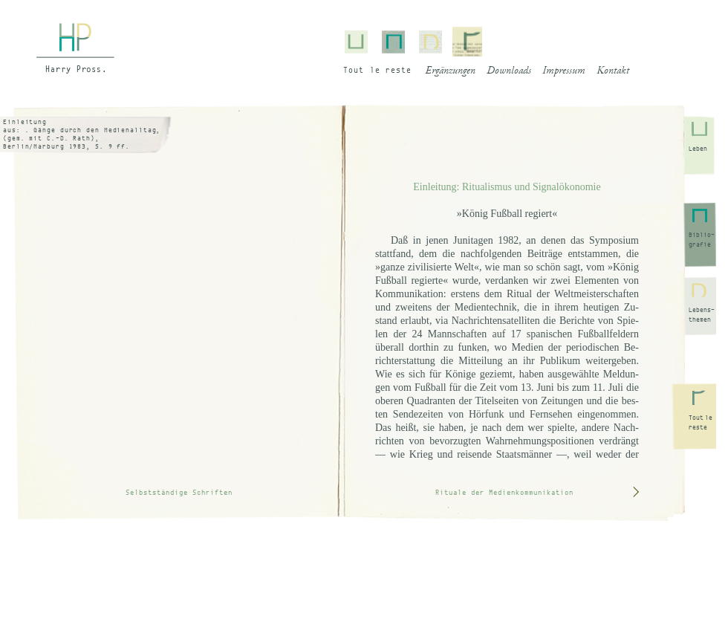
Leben (698, 148)
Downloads (509, 71)
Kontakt (613, 71)
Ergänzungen (450, 71)
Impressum (563, 71)
